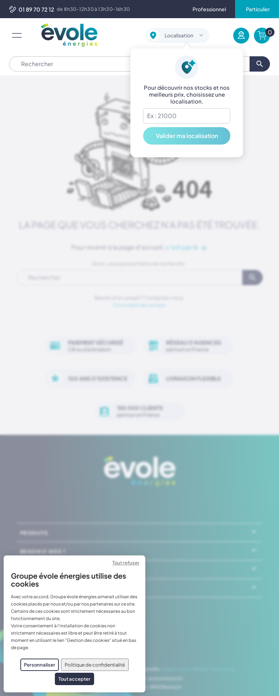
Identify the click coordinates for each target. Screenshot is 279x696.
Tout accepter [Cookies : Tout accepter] (74, 679)
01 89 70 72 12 (31, 9)
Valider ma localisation (187, 135)
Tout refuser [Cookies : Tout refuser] (126, 563)
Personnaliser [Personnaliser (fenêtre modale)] (39, 665)
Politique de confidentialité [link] (95, 665)
